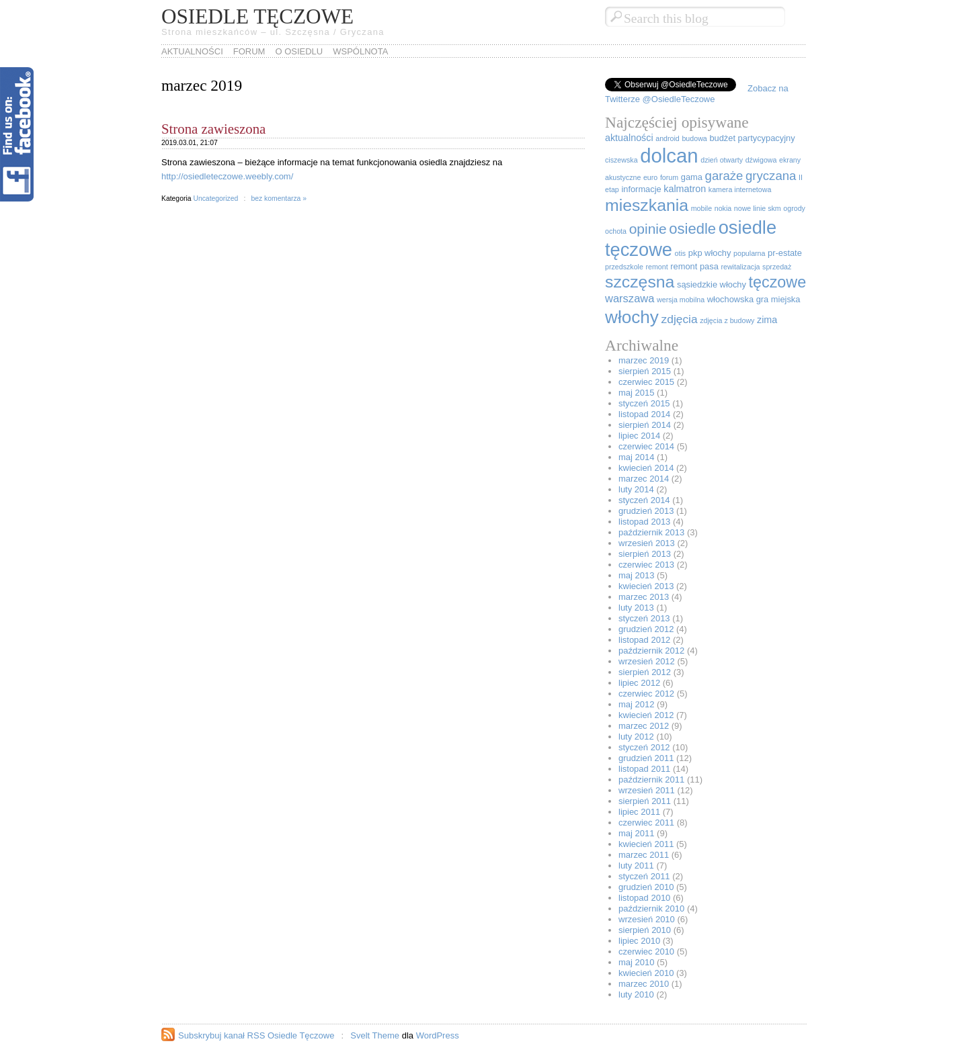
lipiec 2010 (639, 941)
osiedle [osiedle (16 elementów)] (692, 228)
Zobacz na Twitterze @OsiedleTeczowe (697, 93)
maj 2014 (636, 457)
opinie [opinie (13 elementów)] (648, 228)
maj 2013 (636, 575)
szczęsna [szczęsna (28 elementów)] (639, 282)
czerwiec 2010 (646, 951)
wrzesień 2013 (646, 543)
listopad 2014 (644, 414)
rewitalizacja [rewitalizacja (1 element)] (740, 267)
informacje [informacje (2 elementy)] (641, 189)
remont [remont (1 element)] (657, 267)
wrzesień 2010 (646, 919)
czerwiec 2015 (646, 382)
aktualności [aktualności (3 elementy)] (629, 137)
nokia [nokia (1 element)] (723, 208)
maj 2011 (636, 833)
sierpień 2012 (644, 672)
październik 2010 (651, 908)
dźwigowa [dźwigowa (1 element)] (761, 160)
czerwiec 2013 (646, 565)
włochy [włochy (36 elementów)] (632, 317)
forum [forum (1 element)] (669, 177)
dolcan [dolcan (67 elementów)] (669, 155)
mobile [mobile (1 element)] (701, 208)
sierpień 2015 (644, 371)
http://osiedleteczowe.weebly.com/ (227, 176)
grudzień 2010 (646, 887)
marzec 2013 (643, 597)
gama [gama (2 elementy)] (691, 177)
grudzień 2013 (646, 511)
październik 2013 (651, 532)
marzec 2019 (643, 360)
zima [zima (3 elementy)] (767, 319)
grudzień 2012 (646, 629)
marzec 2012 (643, 726)
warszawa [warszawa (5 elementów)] (629, 298)
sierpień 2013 (644, 554)
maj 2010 (636, 962)
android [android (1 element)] (667, 138)
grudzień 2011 (646, 758)
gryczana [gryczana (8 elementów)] (770, 176)
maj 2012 (636, 704)
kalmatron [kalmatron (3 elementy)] (684, 188)
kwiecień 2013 (646, 586)
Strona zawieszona (213, 128)
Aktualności (192, 51)
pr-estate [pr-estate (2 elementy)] (785, 253)
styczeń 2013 (644, 618)
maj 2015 (636, 393)
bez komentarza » (279, 198)
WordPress (437, 1035)
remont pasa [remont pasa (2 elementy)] (694, 266)
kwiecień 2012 (646, 715)
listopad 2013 (644, 522)
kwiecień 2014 (646, 468)
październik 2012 (651, 651)
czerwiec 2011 (646, 822)
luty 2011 (636, 865)
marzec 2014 (643, 479)
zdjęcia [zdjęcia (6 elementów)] (679, 319)
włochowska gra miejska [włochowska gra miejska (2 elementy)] (754, 299)
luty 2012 (636, 737)
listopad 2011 (644, 769)
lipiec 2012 (639, 683)
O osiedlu (299, 51)
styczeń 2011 (644, 876)
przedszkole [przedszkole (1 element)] (624, 267)
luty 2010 (636, 994)
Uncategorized (215, 198)
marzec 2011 (643, 855)
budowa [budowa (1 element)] (694, 138)
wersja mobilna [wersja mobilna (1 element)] (680, 300)
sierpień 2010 (644, 930)
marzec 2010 (643, 984)
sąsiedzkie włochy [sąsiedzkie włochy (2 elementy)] (711, 284)
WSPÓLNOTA (360, 51)
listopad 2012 (644, 640)
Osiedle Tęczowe (257, 16)
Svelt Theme (374, 1035)
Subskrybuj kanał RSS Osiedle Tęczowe (256, 1035)
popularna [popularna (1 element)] (749, 253)
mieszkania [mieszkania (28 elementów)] (646, 205)
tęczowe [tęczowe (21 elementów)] (778, 282)
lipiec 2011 (639, 812)
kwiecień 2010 (646, 973)
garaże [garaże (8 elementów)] (724, 176)
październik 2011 (651, 779)
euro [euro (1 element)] (650, 177)
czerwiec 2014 (646, 446)
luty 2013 (636, 608)
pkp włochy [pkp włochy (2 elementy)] (709, 253)
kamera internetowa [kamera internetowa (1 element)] (740, 189)
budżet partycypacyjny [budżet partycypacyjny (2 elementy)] (752, 138)
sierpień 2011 (644, 801)
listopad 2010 (644, 898)
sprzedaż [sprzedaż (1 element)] (776, 267)
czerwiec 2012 (646, 694)
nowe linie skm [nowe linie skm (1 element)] (757, 208)
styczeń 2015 (644, 403)
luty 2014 (636, 489)
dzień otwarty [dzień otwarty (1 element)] (721, 160)
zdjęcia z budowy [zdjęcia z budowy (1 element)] (727, 320)
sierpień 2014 (644, 425)
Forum (249, 51)
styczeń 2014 (644, 500)
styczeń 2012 (644, 747)
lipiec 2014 (639, 436)
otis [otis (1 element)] (680, 253)
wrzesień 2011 (646, 790)
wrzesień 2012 (646, 661)
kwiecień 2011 (646, 844)
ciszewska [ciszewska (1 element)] (621, 160)
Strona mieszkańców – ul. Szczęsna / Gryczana (273, 32)
